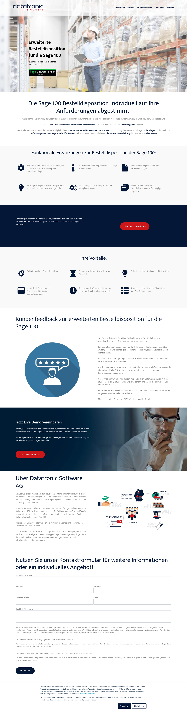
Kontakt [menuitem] (170, 7)
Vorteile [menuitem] (130, 7)
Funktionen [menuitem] (120, 7)
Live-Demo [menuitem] (159, 7)
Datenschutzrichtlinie (87, 694)
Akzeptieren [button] (124, 706)
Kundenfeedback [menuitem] (144, 7)
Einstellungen (139, 706)
